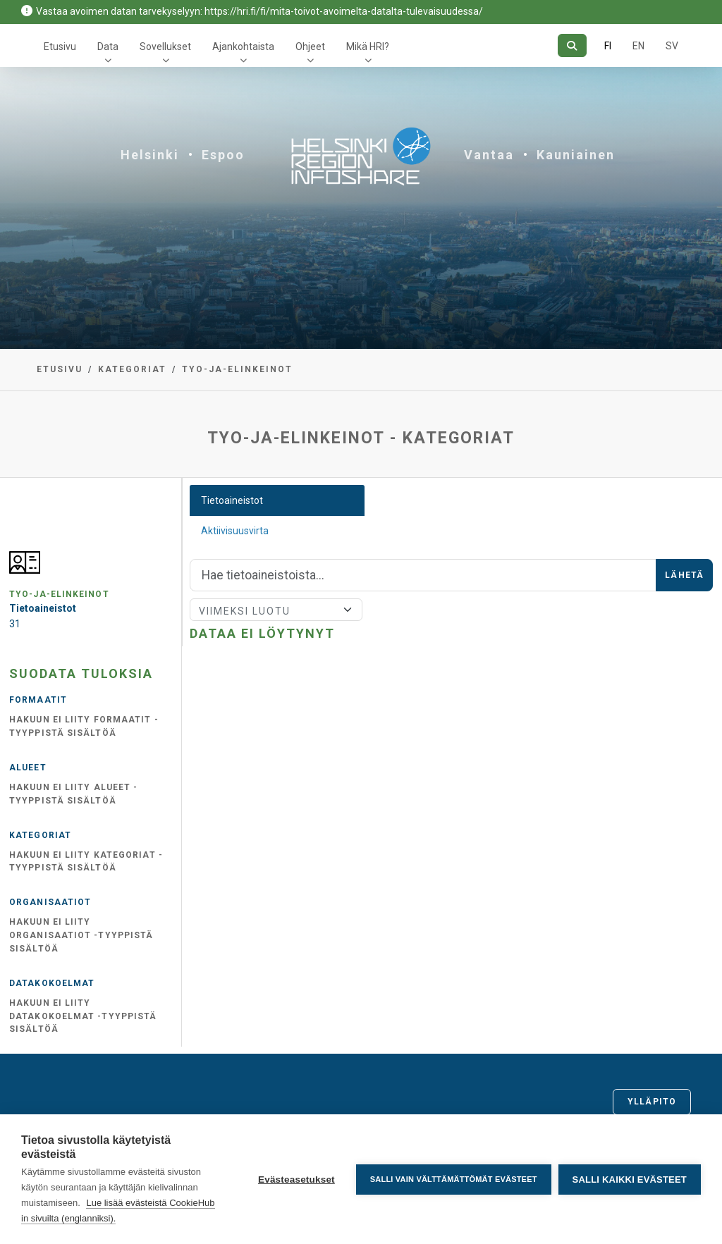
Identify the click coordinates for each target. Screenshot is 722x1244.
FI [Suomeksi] (607, 45)
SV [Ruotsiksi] (672, 45)
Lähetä (684, 575)
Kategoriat (132, 369)
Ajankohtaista (243, 46)
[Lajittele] (276, 609)
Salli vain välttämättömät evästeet (453, 1179)
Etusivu (60, 46)
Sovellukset (165, 46)
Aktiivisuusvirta (235, 530)
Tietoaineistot (232, 500)
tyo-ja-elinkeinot (237, 369)
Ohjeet (310, 46)
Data (107, 46)
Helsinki (150, 154)
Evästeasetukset (296, 1179)
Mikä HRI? (367, 46)
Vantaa (489, 154)
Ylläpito (652, 1102)
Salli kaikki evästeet (630, 1179)
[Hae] (572, 45)
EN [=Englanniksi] (638, 45)
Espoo (223, 154)
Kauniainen (576, 154)
